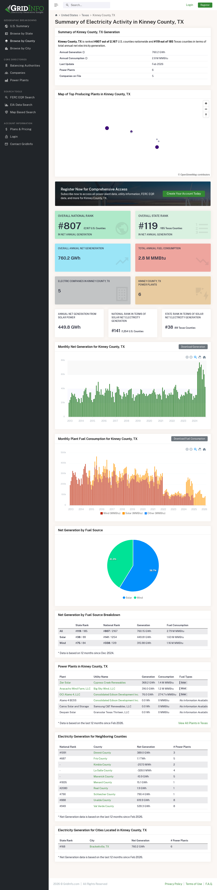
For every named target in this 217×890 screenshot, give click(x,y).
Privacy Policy (173, 884)
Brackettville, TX (99, 846)
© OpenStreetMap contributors (194, 174)
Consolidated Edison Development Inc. (116, 694)
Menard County (103, 782)
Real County (101, 788)
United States (69, 15)
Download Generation (193, 346)
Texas (85, 15)
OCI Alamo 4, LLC (70, 694)
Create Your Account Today (184, 193)
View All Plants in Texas (193, 723)
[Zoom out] (206, 109)
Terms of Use (194, 884)
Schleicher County (104, 794)
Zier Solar (65, 682)
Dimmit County (102, 752)
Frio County (100, 758)
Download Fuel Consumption (189, 438)
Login (189, 4)
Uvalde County (102, 800)
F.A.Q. (209, 884)
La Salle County (103, 770)
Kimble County (102, 764)
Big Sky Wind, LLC (104, 688)
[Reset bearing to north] (206, 114)
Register (205, 5)
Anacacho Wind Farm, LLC (75, 688)
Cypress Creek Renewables (110, 682)
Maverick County (103, 776)
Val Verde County (104, 806)
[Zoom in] (206, 103)
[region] (24, 451)
